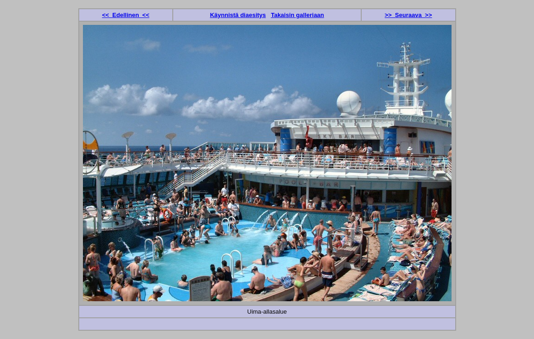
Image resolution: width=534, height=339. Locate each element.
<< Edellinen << (125, 15)
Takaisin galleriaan (297, 15)
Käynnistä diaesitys (238, 15)
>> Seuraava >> (408, 15)
